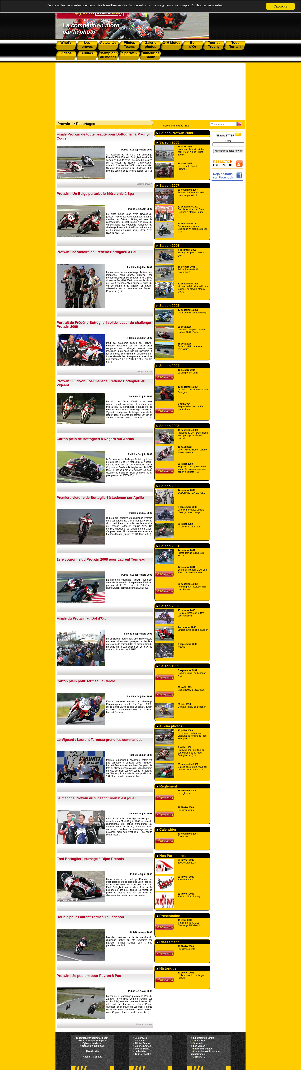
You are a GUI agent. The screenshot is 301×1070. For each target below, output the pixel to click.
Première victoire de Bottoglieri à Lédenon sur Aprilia (100, 498)
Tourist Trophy (143, 1054)
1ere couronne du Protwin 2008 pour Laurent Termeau (101, 559)
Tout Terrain (199, 1040)
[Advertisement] (150, 89)
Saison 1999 (167, 666)
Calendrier (166, 829)
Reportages (85, 124)
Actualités (140, 1040)
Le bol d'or (140, 1051)
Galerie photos (143, 1046)
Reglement (166, 786)
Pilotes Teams (142, 1043)
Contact (97, 1056)
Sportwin (198, 1043)
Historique (166, 968)
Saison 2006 (167, 246)
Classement (167, 942)
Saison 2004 (167, 366)
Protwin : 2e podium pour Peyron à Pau (89, 976)
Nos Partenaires (171, 856)
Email (228, 141)
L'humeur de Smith (203, 1038)
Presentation (168, 916)
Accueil (87, 1056)
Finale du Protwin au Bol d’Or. (81, 618)
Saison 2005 (167, 306)
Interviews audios (203, 1048)
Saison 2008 (167, 142)
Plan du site (92, 1051)
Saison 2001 (167, 546)
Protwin (63, 124)
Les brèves (141, 1038)
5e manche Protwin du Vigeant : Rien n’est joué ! (96, 798)
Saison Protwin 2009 (174, 133)
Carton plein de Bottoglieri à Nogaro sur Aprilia (95, 439)
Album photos (169, 726)
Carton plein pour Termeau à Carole (86, 681)
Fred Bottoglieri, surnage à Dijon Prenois (90, 859)
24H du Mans (142, 1048)
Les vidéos (199, 1046)
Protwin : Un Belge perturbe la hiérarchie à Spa (95, 194)
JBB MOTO (199, 1056)
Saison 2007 (167, 186)
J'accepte (280, 6)
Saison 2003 (167, 426)
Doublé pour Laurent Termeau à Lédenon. (91, 917)
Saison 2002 (167, 486)
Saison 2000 (167, 606)
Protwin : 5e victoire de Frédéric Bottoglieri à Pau (97, 252)
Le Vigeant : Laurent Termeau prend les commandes (99, 740)
